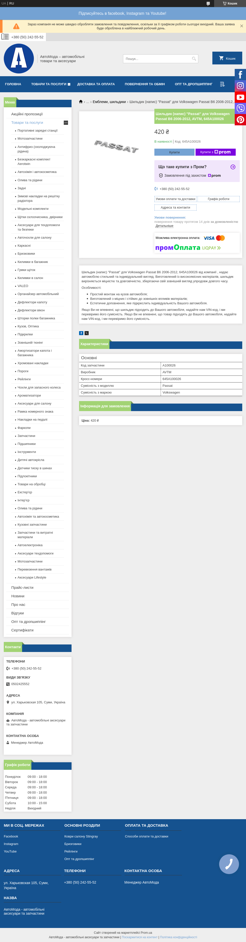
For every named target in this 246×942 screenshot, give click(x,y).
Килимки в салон (30, 278)
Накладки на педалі (32, 419)
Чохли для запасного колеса (39, 387)
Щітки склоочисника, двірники (40, 217)
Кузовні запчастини (32, 524)
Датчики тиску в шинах (35, 468)
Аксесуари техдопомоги (35, 553)
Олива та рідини (30, 180)
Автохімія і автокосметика (37, 172)
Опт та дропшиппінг (194, 84)
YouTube (10, 851)
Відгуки (17, 613)
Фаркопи (24, 428)
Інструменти (27, 452)
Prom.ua (146, 932)
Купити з (215, 152)
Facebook (11, 836)
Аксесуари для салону (34, 403)
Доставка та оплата (96, 84)
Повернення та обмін (145, 84)
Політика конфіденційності (178, 937)
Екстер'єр (25, 492)
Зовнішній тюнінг (30, 342)
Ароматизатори (29, 395)
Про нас (18, 604)
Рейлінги (24, 379)
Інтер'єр (23, 500)
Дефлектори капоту (32, 302)
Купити (174, 152)
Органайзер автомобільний (38, 294)
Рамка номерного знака (35, 411)
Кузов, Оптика (28, 326)
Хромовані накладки (33, 363)
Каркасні (24, 245)
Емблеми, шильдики (109, 102)
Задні (22, 188)
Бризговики (72, 844)
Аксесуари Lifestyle (32, 577)
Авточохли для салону (34, 237)
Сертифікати (22, 630)
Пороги (23, 371)
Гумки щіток (26, 270)
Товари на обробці (31, 484)
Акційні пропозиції (27, 114)
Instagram (11, 844)
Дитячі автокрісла (31, 460)
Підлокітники (27, 476)
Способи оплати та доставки (146, 836)
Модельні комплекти (33, 209)
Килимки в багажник (33, 262)
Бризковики (26, 253)
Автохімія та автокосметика (38, 516)
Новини (17, 596)
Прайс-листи (22, 587)
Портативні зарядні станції (37, 130)
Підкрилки (25, 334)
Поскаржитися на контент (139, 937)
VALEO (23, 286)
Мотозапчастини (30, 138)
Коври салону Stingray (81, 836)
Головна (13, 84)
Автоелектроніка (30, 545)
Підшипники (27, 444)
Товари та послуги (48, 84)
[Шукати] (194, 58)
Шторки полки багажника (36, 318)
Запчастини (26, 436)
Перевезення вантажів (35, 569)
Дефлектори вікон (31, 310)
